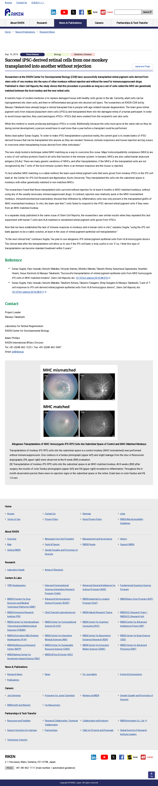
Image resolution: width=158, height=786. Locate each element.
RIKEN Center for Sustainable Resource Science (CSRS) (59, 647)
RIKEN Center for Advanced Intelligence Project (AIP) (133, 624)
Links (122, 513)
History (123, 539)
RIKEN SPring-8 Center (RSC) (59, 654)
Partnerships (51, 730)
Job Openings (14, 695)
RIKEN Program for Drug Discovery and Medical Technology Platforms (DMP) (21, 603)
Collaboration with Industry (95, 720)
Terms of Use (13, 519)
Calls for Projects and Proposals (98, 730)
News (47, 674)
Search (146, 12)
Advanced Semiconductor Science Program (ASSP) (57, 601)
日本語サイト (37, 2)
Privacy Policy (51, 519)
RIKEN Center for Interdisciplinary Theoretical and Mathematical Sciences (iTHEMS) (23, 626)
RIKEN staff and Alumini (18, 705)
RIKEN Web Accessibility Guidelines (131, 521)
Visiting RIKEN (14, 550)
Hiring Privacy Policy (92, 519)
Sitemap (87, 513)
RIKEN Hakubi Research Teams (97, 612)
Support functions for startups (22, 730)
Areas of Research (54, 570)
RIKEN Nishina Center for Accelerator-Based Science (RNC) (23, 656)
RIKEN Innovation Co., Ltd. (133, 720)
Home (8, 32)
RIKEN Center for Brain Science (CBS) (135, 637)
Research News (47, 32)
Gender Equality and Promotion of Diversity (61, 552)
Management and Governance (97, 539)
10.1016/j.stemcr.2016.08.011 (29, 292)
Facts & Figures (52, 544)
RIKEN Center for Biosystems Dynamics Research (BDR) (97, 637)
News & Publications (25, 32)
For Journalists (90, 674)
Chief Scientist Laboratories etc (60, 612)
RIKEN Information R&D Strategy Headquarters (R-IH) (23, 637)
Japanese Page (142, 66)
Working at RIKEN (91, 695)
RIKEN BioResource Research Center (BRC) (21, 647)
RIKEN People (89, 544)
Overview (11, 539)
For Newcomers (52, 705)
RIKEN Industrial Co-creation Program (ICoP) (96, 601)
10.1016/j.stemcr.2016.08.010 (93, 277)
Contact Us (21, 2)
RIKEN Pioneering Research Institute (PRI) (20, 614)
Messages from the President (59, 539)
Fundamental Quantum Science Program (135, 587)
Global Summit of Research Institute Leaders (133, 732)
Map (9, 544)
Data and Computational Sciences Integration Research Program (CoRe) (60, 589)
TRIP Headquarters (16, 585)
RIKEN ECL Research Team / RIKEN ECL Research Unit (133, 614)
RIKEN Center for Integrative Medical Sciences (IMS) (58, 637)
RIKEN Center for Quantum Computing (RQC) (95, 624)
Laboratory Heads (16, 570)
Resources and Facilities (19, 720)
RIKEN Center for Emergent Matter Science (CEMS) (96, 647)
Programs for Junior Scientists (60, 695)
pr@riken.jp (18, 351)
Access (8, 2)
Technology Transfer (17, 740)
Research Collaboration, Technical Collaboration (61, 722)
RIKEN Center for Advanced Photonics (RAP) (133, 647)
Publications (13, 680)
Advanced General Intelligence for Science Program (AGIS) (99, 587)
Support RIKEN (127, 544)
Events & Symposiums (131, 674)
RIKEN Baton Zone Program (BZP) (136, 599)
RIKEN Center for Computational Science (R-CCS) (60, 624)
